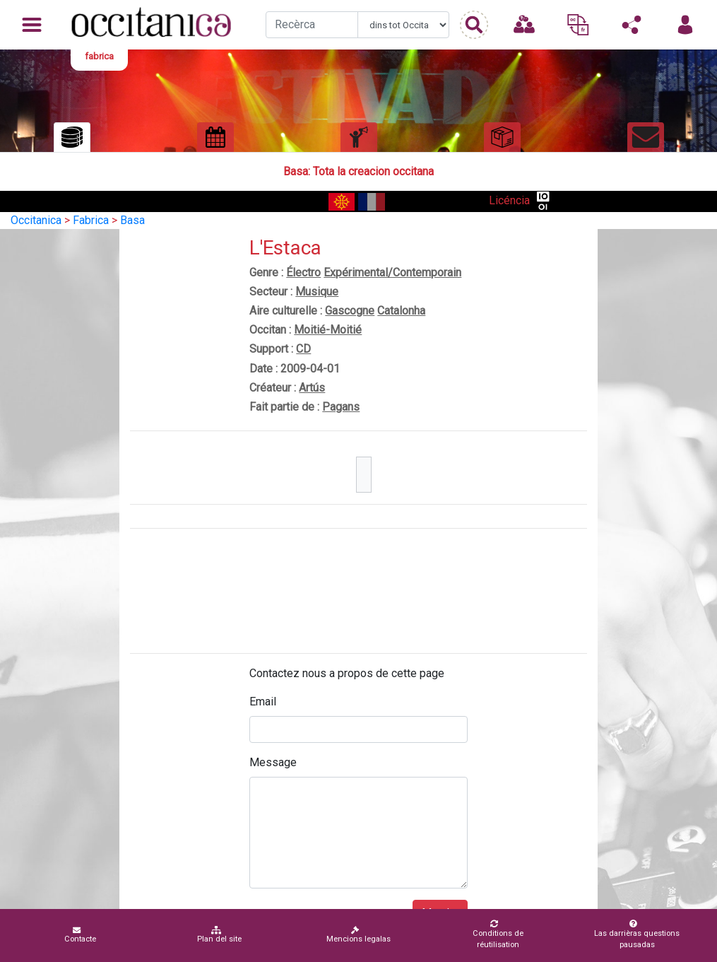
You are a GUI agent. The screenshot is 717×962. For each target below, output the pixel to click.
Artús (312, 387)
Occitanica (36, 220)
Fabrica (91, 220)
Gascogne (349, 310)
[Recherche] (312, 24)
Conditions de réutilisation (494, 934)
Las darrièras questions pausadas (634, 934)
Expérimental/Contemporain (392, 272)
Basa (132, 220)
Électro (303, 272)
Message (273, 762)
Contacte (80, 935)
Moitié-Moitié (328, 329)
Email (262, 701)
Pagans (341, 406)
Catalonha (401, 310)
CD (303, 349)
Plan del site (219, 935)
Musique (316, 291)
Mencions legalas (358, 935)
